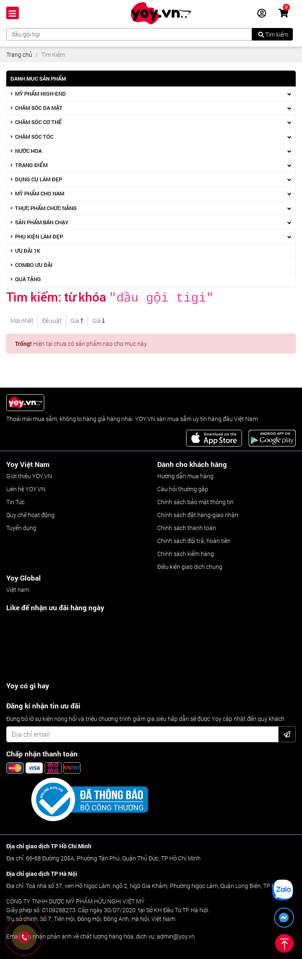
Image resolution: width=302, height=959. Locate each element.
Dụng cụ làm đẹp (38, 179)
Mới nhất (21, 319)
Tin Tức (15, 500)
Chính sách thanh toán (186, 526)
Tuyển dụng (21, 526)
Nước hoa (28, 150)
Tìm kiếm (273, 34)
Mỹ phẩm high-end (40, 93)
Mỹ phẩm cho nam (39, 193)
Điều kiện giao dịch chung (189, 565)
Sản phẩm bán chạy (41, 222)
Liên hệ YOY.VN (25, 487)
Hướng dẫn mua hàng (185, 474)
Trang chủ (19, 54)
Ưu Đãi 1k (27, 250)
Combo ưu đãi (34, 264)
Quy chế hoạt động (30, 513)
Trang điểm (31, 165)
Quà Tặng (28, 279)
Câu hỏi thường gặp (182, 487)
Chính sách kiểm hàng (185, 552)
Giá (76, 319)
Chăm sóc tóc (34, 136)
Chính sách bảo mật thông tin (195, 500)
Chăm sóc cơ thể (38, 122)
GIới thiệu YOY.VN (29, 474)
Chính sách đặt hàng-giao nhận (197, 513)
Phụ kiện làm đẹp (39, 236)
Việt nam (17, 588)
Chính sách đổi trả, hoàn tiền (194, 539)
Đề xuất (52, 319)
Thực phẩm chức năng (46, 208)
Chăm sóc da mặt (39, 107)
